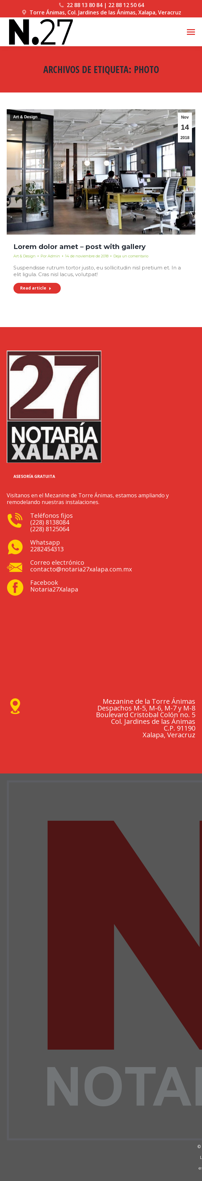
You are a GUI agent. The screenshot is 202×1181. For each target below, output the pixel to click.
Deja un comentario (130, 256)
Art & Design (25, 117)
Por (50, 256)
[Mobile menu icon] (191, 32)
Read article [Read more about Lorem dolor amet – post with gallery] (35, 288)
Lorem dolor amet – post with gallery (79, 247)
